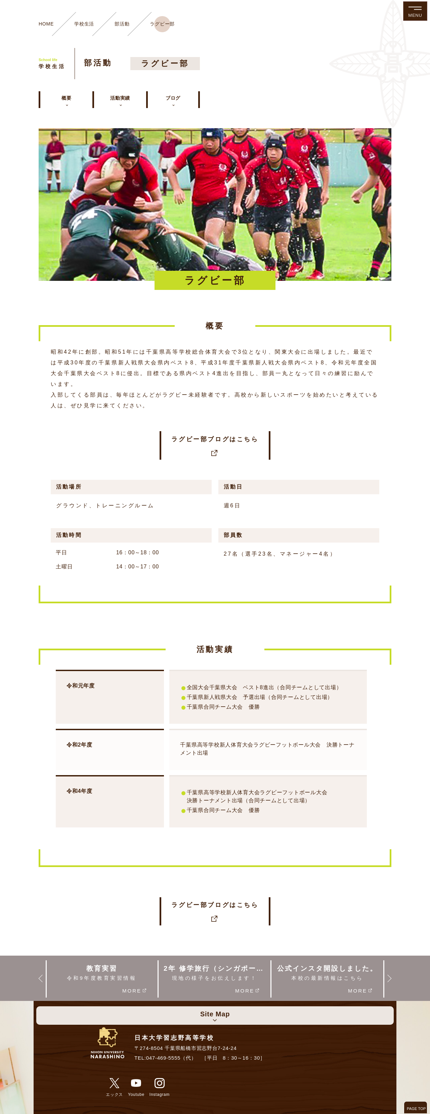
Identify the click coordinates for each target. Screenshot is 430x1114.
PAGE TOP (416, 1109)
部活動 (122, 24)
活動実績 (120, 98)
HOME (46, 24)
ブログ (173, 98)
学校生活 (84, 24)
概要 (66, 98)
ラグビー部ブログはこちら (215, 446)
